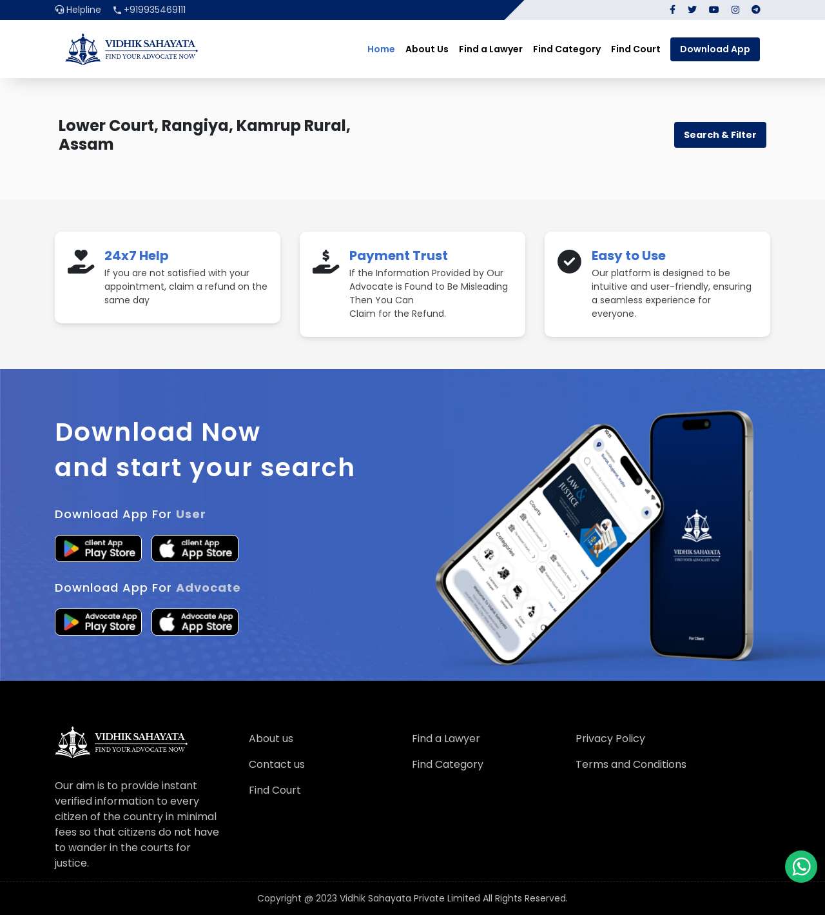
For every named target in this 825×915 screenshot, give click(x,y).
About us (271, 738)
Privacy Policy (610, 738)
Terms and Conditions (631, 764)
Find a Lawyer (491, 49)
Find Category (567, 49)
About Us (427, 49)
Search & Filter (720, 134)
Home (381, 49)
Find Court (636, 49)
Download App (715, 49)
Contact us (277, 764)
